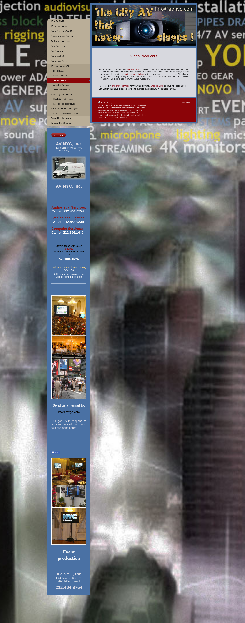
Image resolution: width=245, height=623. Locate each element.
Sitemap (109, 103)
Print (101, 103)
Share (56, 452)
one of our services (121, 86)
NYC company (133, 69)
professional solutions (134, 74)
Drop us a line (157, 86)
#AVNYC (69, 270)
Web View (186, 102)
